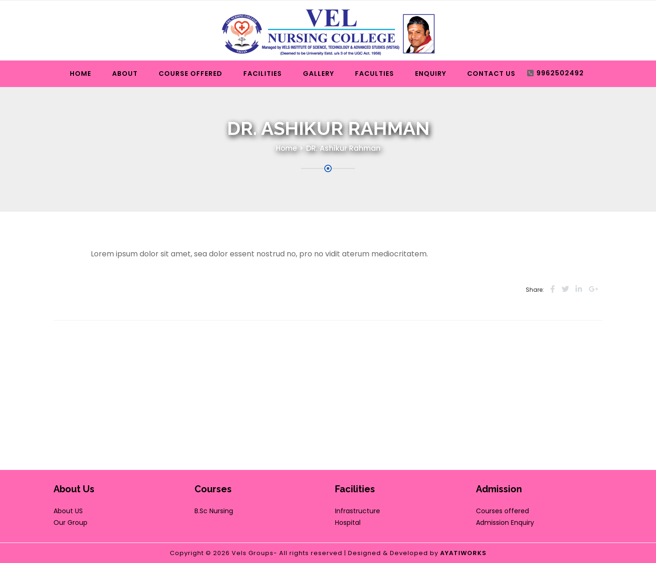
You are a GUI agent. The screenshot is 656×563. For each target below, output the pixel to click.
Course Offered (190, 73)
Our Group (70, 522)
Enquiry (430, 73)
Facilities (262, 73)
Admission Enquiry (505, 522)
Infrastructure (357, 511)
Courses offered (502, 511)
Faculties (374, 73)
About (125, 73)
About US (68, 511)
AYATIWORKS (463, 553)
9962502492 (560, 73)
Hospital (348, 522)
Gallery (318, 73)
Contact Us (491, 73)
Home (80, 73)
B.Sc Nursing (213, 511)
